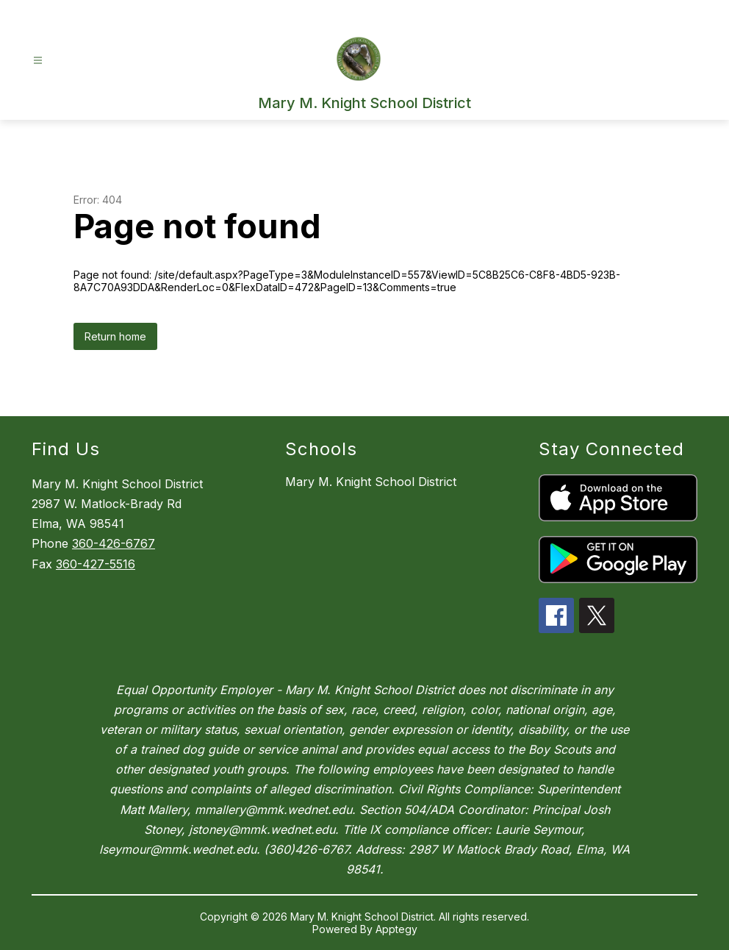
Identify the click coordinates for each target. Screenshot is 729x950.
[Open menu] (37, 60)
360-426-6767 (113, 543)
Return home (115, 336)
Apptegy (396, 929)
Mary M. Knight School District (370, 481)
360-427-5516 (95, 564)
